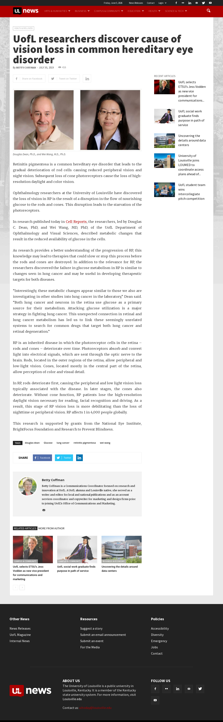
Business (82, 10)
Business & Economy (114, 561)
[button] (208, 11)
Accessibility (160, 628)
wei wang (105, 442)
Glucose (48, 442)
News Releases (136, 2)
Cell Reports (76, 222)
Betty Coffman (26, 67)
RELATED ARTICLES (25, 528)
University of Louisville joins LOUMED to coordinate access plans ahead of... (191, 165)
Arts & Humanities (57, 10)
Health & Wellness (23, 28)
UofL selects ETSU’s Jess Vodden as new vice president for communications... (192, 91)
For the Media (90, 647)
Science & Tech (176, 10)
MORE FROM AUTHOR (51, 528)
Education (136, 10)
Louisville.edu (72, 699)
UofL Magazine (20, 635)
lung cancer (63, 442)
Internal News (20, 641)
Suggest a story (91, 628)
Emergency (159, 641)
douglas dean (32, 442)
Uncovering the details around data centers (192, 140)
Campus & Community (108, 10)
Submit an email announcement (103, 635)
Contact (151, 2)
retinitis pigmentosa (85, 442)
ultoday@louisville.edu (95, 708)
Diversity (157, 635)
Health (155, 10)
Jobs (154, 647)
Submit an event (92, 641)
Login (162, 2)
